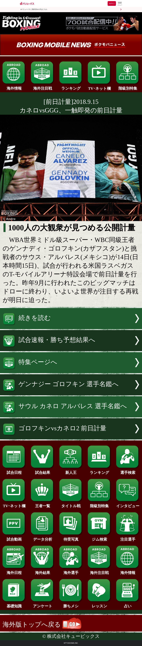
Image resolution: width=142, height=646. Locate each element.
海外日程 (14, 571)
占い (128, 604)
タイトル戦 (71, 504)
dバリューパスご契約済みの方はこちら (34, 9)
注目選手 (128, 537)
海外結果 (42, 571)
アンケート (42, 604)
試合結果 (42, 471)
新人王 (71, 471)
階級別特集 (128, 86)
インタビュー (128, 504)
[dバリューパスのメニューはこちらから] (119, 4)
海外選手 (71, 571)
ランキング (71, 86)
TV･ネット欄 (99, 87)
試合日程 (14, 471)
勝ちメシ (71, 604)
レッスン (99, 604)
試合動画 (14, 537)
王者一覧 (42, 504)
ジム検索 (99, 537)
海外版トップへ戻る (42, 624)
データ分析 (42, 537)
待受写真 (71, 537)
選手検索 (128, 471)
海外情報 (14, 86)
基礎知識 (14, 604)
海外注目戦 (42, 86)
